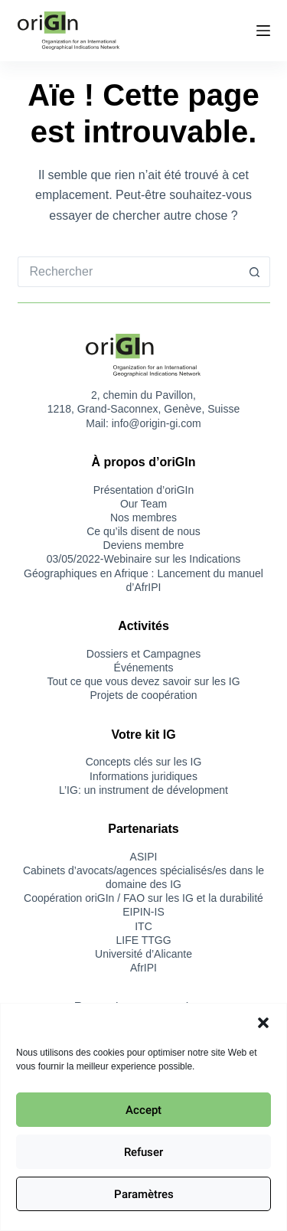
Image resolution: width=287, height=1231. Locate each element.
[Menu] (263, 31)
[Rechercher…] (129, 271)
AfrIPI (143, 968)
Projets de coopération (143, 695)
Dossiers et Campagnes (143, 654)
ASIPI (144, 857)
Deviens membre (143, 545)
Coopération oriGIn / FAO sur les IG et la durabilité (143, 898)
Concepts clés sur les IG (144, 762)
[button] (263, 1022)
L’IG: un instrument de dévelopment (143, 790)
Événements (144, 667)
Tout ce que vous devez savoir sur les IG (143, 681)
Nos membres (143, 517)
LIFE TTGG (143, 940)
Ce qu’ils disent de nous (143, 531)
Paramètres (144, 1194)
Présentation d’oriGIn (143, 490)
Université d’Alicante (143, 954)
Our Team (143, 504)
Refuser (143, 1152)
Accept (143, 1110)
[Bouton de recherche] (255, 271)
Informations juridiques (143, 776)
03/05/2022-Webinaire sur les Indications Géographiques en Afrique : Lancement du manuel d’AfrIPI (143, 573)
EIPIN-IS (143, 912)
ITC (143, 926)
